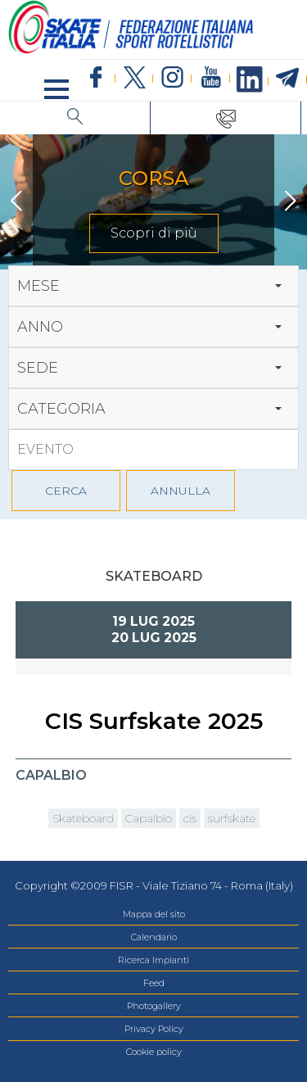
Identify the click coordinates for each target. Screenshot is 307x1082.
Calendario (154, 937)
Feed (154, 983)
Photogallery (154, 1006)
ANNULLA (180, 490)
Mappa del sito (154, 914)
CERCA (66, 490)
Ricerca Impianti (153, 960)
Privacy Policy (153, 1028)
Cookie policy (154, 1051)
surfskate (231, 818)
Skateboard (83, 818)
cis (189, 818)
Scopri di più (154, 233)
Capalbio (148, 818)
